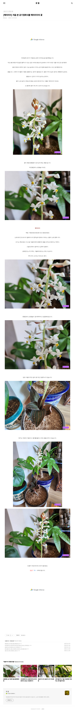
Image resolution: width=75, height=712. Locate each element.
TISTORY (38, 709)
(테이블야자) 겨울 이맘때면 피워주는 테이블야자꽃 (16, 648)
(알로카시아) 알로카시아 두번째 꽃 (12, 647)
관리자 (43, 709)
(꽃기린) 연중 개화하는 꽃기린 (11, 650)
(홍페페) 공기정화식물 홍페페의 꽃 (12, 643)
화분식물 (12, 640)
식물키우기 (7, 640)
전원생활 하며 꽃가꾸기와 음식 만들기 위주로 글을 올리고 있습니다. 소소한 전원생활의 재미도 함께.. (27, 697)
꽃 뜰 (37, 3)
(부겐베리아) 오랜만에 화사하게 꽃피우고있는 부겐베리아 (17, 645)
